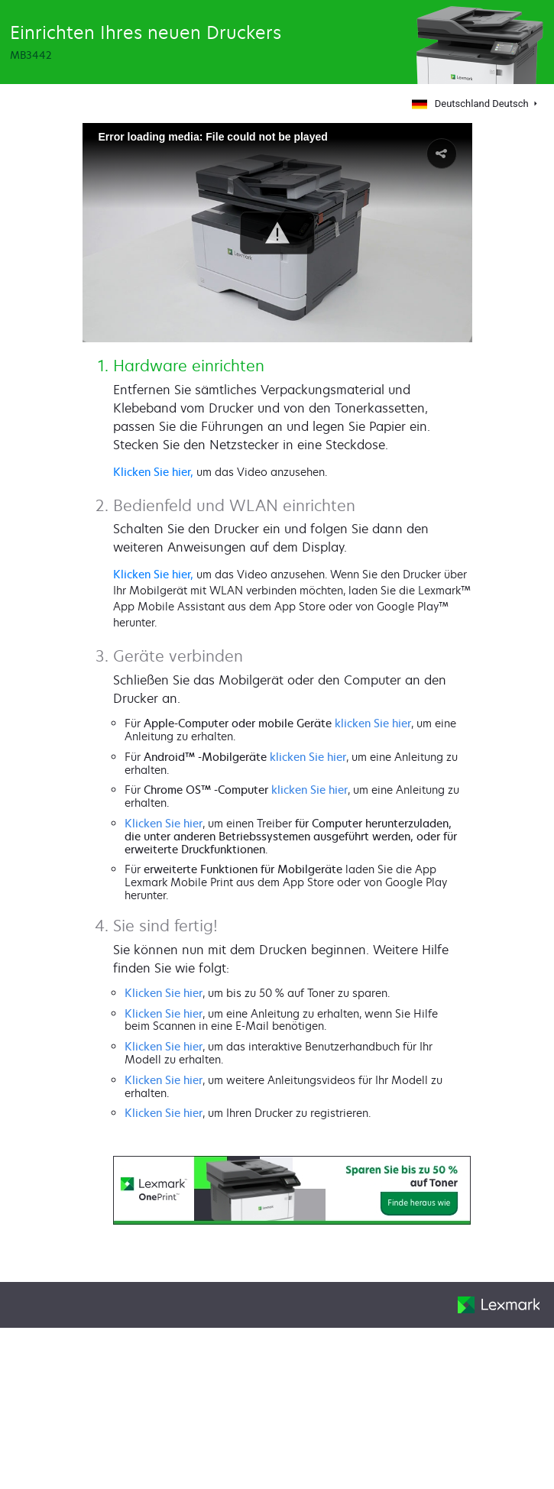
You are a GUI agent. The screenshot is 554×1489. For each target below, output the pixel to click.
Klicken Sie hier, (153, 472)
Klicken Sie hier (163, 823)
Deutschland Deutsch (470, 103)
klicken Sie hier (373, 723)
